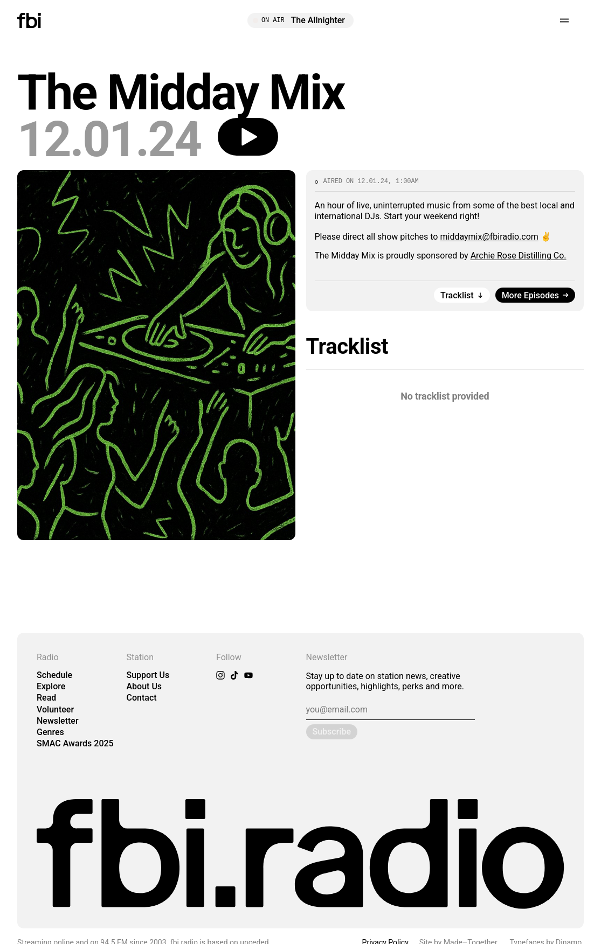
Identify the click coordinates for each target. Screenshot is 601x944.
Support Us (148, 675)
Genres (50, 732)
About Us (144, 686)
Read (46, 698)
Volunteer (55, 709)
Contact (142, 698)
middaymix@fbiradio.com (489, 237)
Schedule (54, 675)
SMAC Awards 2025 (75, 743)
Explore (51, 686)
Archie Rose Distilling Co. (519, 255)
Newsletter (58, 721)
